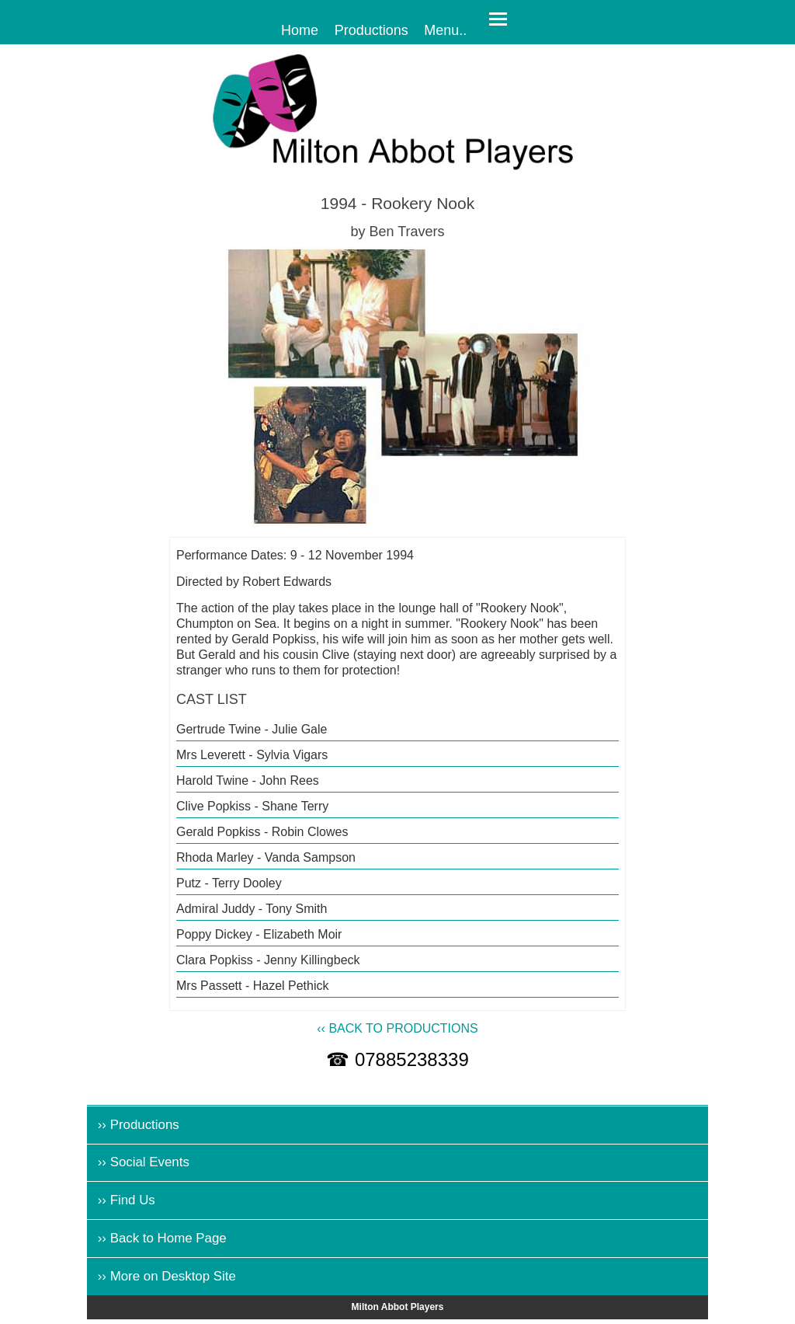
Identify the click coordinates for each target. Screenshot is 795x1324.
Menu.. (445, 29)
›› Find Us (126, 1200)
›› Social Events (143, 1162)
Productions (371, 29)
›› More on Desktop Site (167, 1276)
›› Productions (138, 1124)
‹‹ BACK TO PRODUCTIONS (397, 1028)
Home (299, 29)
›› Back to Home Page (162, 1238)
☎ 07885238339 (397, 1059)
